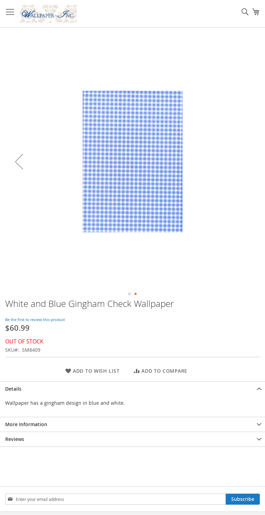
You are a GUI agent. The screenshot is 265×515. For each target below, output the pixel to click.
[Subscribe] (243, 499)
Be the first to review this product (35, 319)
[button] (19, 161)
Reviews (14, 439)
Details (13, 388)
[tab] (132, 388)
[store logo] (48, 14)
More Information (26, 424)
